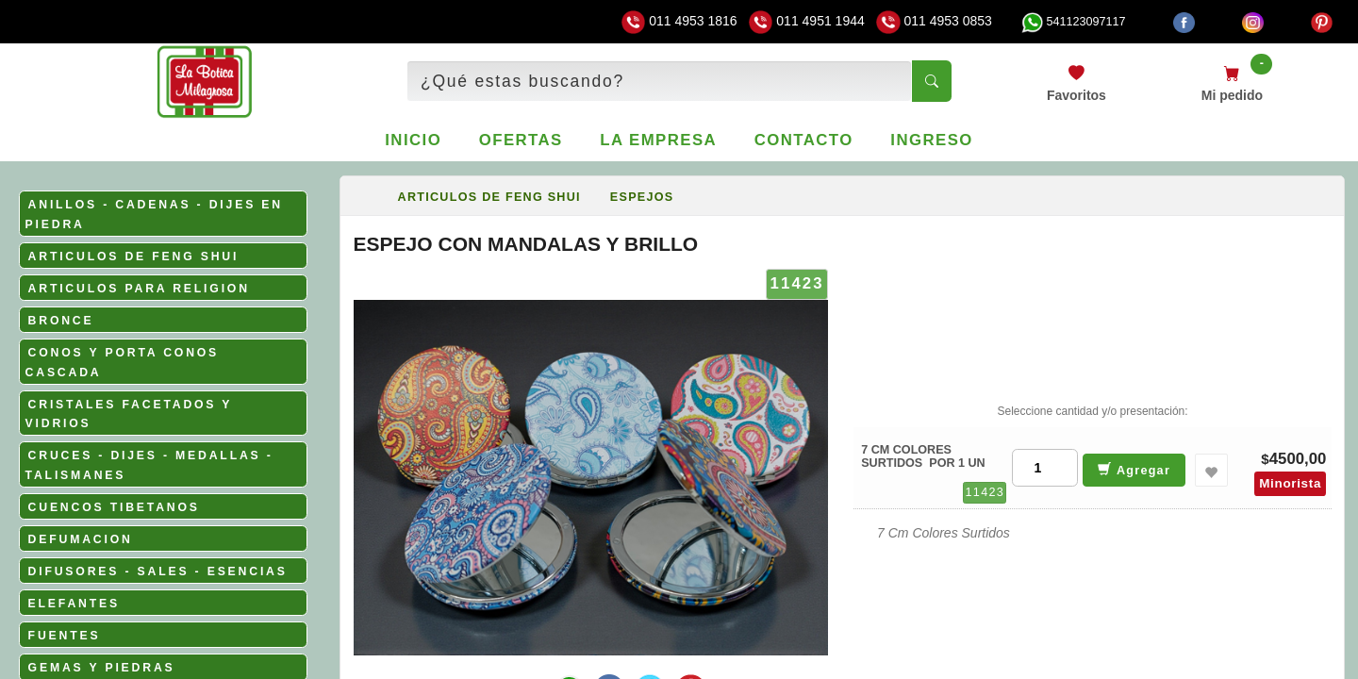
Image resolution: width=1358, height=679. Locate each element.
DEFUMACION (80, 539)
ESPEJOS (642, 197)
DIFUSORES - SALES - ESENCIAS (158, 571)
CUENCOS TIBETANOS (114, 507)
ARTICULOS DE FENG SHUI (134, 256)
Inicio (413, 140)
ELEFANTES (74, 603)
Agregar (1134, 469)
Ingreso (931, 140)
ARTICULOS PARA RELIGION (139, 288)
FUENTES (64, 635)
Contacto (803, 140)
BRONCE (61, 320)
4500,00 (1298, 459)
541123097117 (1073, 21)
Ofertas (521, 140)
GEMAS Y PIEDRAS (101, 667)
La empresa (658, 140)
